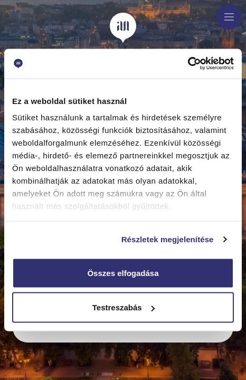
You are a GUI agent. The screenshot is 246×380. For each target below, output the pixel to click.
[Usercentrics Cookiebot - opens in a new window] (187, 64)
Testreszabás (123, 307)
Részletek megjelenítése (167, 239)
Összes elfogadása (122, 272)
